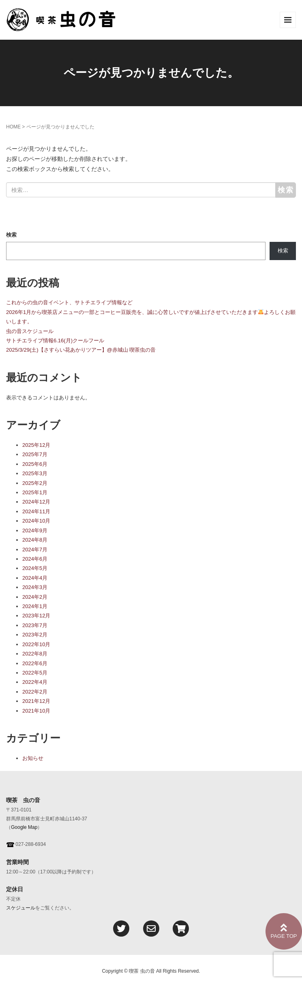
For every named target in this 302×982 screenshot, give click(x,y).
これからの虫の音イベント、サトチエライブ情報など (69, 302)
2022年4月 (34, 682)
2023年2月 (34, 635)
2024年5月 (34, 568)
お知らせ (32, 758)
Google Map (24, 827)
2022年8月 (34, 654)
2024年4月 (34, 578)
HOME (13, 127)
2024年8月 (34, 540)
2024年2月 (34, 597)
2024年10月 (36, 521)
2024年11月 (36, 511)
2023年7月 (34, 625)
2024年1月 (34, 606)
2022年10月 (36, 644)
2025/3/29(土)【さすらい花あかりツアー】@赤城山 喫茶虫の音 (81, 350)
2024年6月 (34, 559)
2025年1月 (34, 492)
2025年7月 (34, 454)
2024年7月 (34, 550)
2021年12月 (36, 701)
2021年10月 (36, 711)
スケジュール (20, 908)
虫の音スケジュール (30, 331)
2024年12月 (36, 502)
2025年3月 (34, 473)
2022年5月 (34, 673)
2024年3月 (34, 587)
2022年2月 (34, 692)
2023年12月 (36, 616)
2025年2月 (34, 483)
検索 (11, 235)
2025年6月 (34, 464)
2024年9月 (34, 530)
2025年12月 (36, 445)
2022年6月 (34, 663)
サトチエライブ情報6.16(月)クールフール (55, 340)
